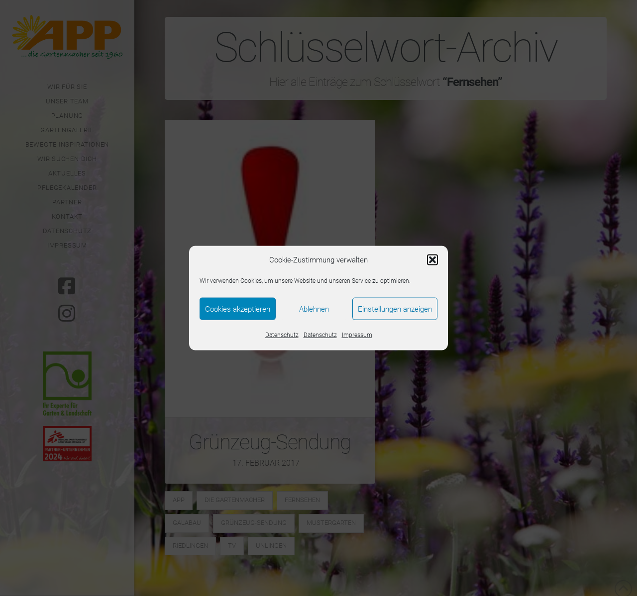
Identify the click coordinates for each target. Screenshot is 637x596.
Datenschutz (282, 335)
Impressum (357, 335)
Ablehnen (314, 308)
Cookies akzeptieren (237, 308)
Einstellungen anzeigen (395, 308)
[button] (432, 260)
